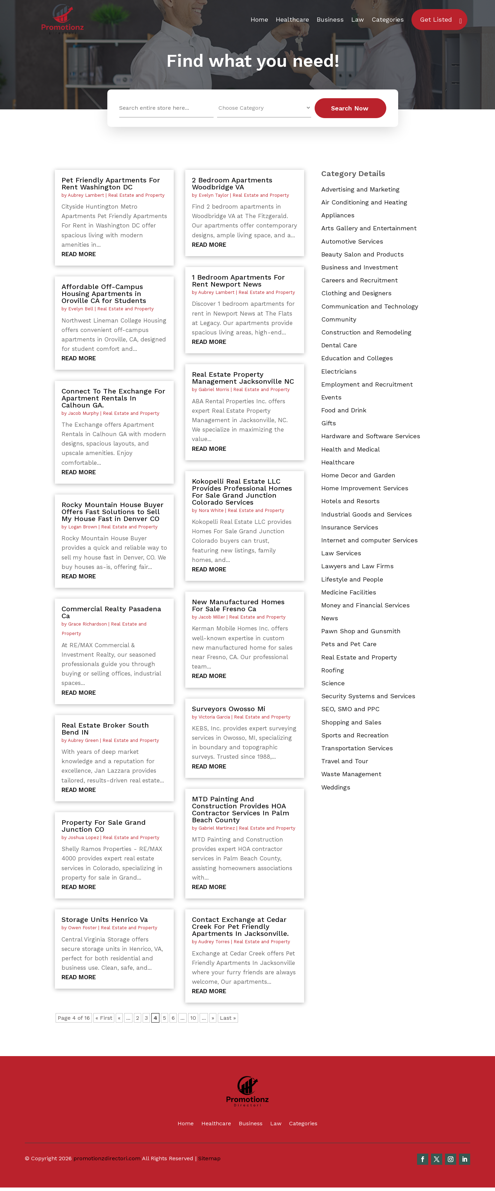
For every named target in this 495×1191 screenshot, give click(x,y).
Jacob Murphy (83, 413)
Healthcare (292, 19)
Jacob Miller (212, 617)
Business (330, 19)
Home (259, 19)
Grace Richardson (87, 624)
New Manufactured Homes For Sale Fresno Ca (238, 605)
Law (357, 19)
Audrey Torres (214, 941)
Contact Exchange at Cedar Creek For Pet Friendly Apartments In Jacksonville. (240, 926)
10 (193, 1018)
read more (79, 254)
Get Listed (436, 19)
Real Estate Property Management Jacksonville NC (243, 377)
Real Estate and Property (136, 195)
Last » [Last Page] (228, 1018)
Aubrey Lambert (86, 195)
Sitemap (209, 1158)
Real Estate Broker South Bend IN (105, 728)
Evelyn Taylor (214, 195)
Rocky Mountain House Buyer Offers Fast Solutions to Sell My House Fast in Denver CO (113, 511)
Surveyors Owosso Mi (228, 709)
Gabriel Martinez (217, 828)
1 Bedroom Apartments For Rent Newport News (238, 280)
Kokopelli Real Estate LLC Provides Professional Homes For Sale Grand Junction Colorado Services (242, 491)
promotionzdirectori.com (107, 1158)
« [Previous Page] (119, 1018)
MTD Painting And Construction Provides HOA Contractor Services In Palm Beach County (240, 809)
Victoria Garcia (214, 717)
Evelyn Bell (80, 308)
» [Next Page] (212, 1018)
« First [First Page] (103, 1018)
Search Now (349, 108)
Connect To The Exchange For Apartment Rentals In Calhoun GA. (113, 398)
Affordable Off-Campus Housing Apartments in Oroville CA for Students (104, 293)
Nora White (211, 510)
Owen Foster (82, 927)
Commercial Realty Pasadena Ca (111, 612)
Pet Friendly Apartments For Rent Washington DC (111, 183)
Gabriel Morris (214, 389)
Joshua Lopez (83, 837)
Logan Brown (82, 526)
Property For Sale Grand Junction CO (104, 825)
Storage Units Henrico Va (105, 919)
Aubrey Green (83, 740)
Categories (388, 19)
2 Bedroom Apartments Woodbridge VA (232, 183)
